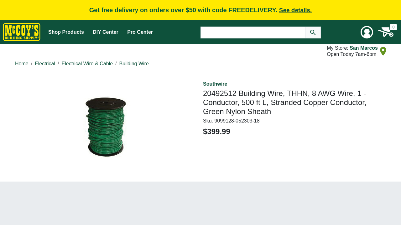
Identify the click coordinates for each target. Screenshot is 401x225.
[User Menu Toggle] (367, 32)
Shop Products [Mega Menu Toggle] (66, 32)
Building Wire (134, 63)
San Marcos (364, 48)
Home (22, 63)
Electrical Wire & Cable (87, 63)
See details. (295, 10)
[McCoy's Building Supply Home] (22, 32)
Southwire (215, 84)
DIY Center (105, 32)
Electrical (45, 63)
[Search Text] (252, 32)
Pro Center (140, 32)
